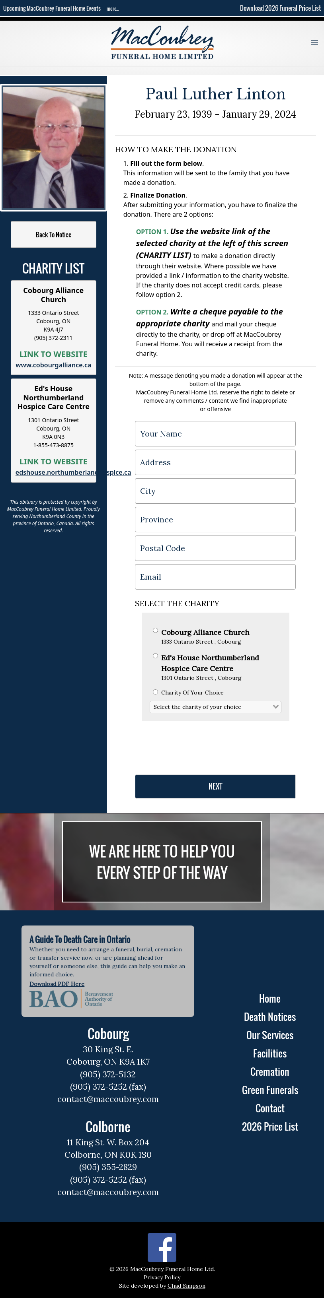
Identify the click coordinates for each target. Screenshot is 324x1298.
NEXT (216, 786)
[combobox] (215, 707)
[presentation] (195, 744)
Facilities (270, 1053)
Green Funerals (270, 1090)
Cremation (269, 1071)
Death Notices (270, 1016)
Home (270, 998)
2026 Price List (270, 1126)
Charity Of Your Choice (188, 692)
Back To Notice (53, 234)
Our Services (269, 1035)
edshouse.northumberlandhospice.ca (73, 472)
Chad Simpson (186, 1285)
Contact (270, 1108)
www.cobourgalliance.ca (53, 365)
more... (113, 8)
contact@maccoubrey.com (108, 1099)
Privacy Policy (162, 1277)
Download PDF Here (56, 984)
